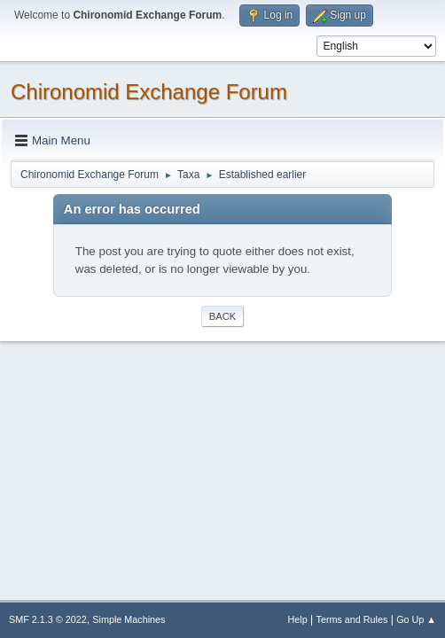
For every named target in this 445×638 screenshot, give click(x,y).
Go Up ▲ (416, 619)
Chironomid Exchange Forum (149, 92)
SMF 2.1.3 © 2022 (48, 619)
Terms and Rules (352, 619)
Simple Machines (128, 619)
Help (298, 619)
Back (222, 316)
